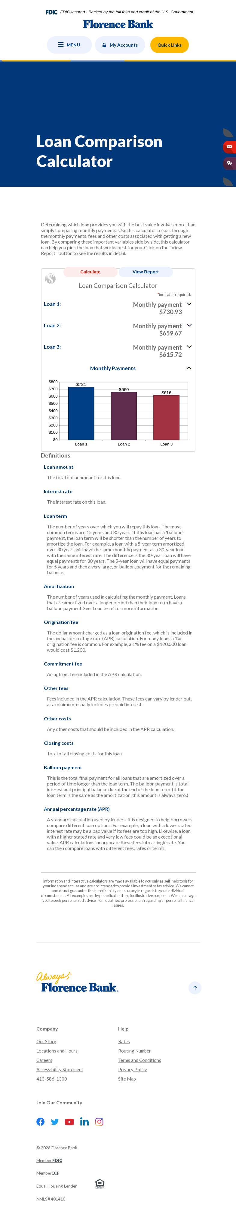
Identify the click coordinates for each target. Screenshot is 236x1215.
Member (49, 1160)
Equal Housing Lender (56, 1185)
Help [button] (123, 1028)
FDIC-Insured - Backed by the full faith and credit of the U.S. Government (126, 12)
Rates (124, 1041)
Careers (44, 1060)
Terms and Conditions (139, 1060)
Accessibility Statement (59, 1069)
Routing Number (134, 1050)
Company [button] (47, 1028)
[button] (118, 307)
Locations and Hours (57, 1050)
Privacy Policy (132, 1069)
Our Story (46, 1041)
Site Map (127, 1078)
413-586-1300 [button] (51, 1078)
